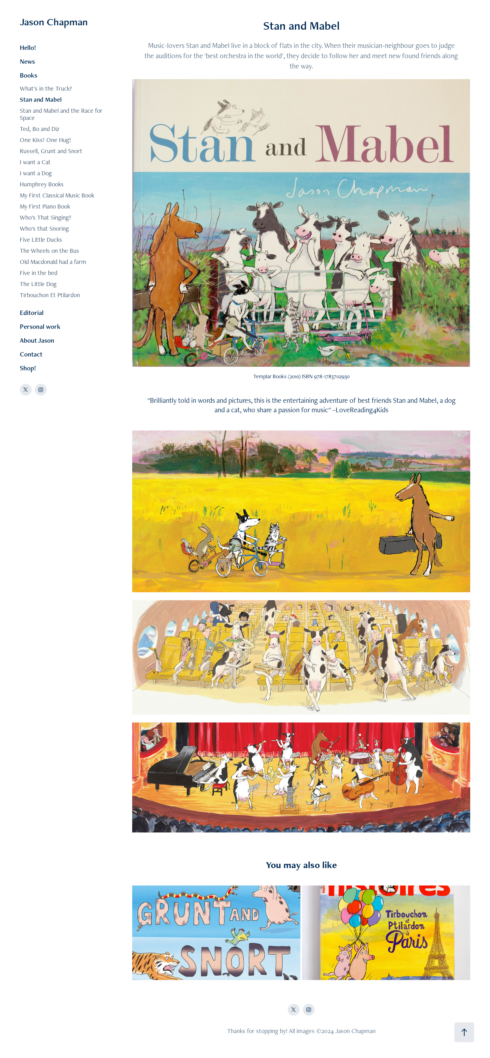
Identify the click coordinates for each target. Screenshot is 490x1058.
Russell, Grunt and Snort (51, 151)
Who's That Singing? (45, 217)
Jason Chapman (54, 21)
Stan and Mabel (41, 99)
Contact (31, 354)
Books (28, 75)
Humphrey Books (42, 184)
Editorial (32, 312)
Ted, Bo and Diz (39, 129)
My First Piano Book (45, 206)
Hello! (28, 47)
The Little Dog (38, 284)
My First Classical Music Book (57, 195)
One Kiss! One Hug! (45, 140)
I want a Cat (35, 162)
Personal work (40, 326)
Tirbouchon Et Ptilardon (50, 295)
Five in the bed (38, 273)
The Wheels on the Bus (49, 250)
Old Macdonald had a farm (53, 262)
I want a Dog (36, 173)
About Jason (37, 340)
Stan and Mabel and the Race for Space (61, 114)
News (27, 61)
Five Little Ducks (41, 239)
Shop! (28, 368)
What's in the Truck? (46, 88)
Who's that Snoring (44, 228)
